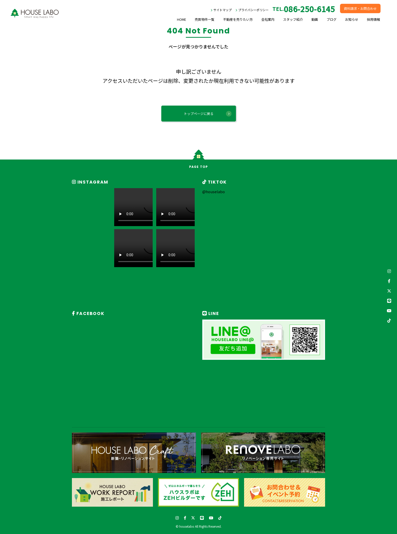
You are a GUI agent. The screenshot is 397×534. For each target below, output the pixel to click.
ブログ (331, 19)
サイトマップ (222, 10)
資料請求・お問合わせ (360, 8)
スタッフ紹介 (293, 19)
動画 (314, 19)
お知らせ (351, 19)
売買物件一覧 (204, 19)
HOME (181, 19)
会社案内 (267, 19)
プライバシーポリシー (253, 10)
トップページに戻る (198, 113)
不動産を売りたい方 (238, 19)
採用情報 (373, 19)
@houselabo (213, 191)
